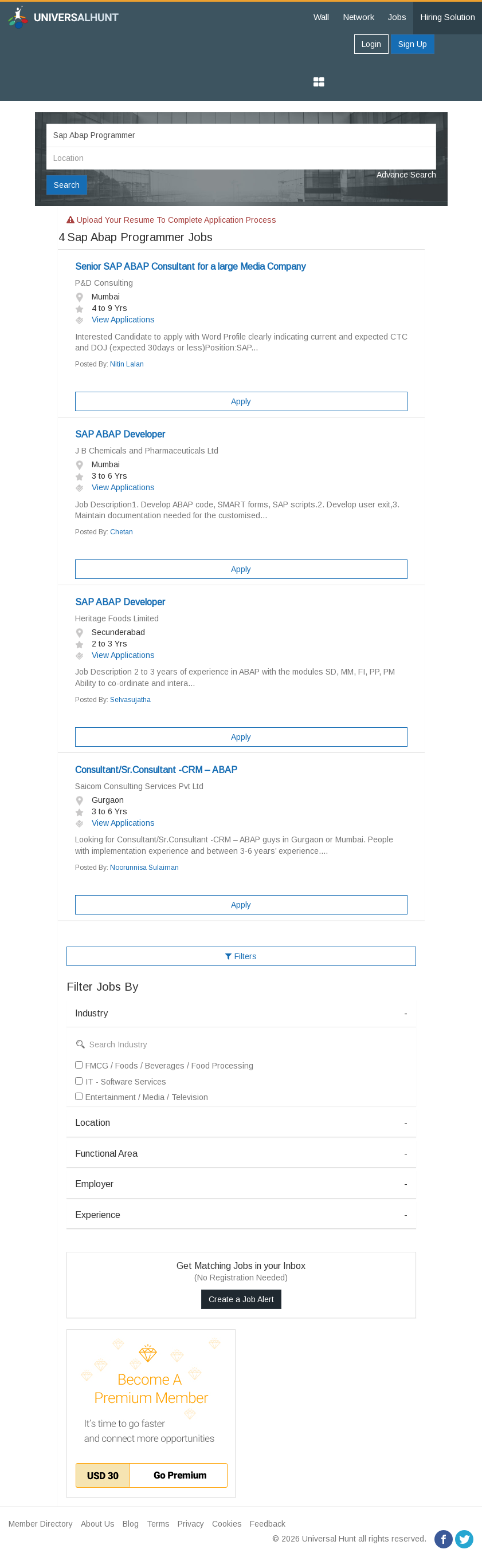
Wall (321, 17)
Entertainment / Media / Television (141, 1097)
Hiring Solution (447, 17)
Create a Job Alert (241, 1299)
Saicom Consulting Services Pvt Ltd (139, 786)
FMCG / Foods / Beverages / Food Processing (164, 1065)
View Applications (115, 319)
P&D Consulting (104, 282)
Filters (241, 956)
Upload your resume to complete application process (171, 219)
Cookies (227, 1523)
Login (371, 44)
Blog (131, 1523)
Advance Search (406, 174)
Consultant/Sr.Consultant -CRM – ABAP (156, 770)
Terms (158, 1523)
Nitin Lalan (127, 364)
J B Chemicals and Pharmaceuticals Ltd (146, 450)
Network (358, 17)
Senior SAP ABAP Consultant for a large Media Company (190, 266)
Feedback (267, 1523)
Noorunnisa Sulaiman (144, 868)
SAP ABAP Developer (120, 434)
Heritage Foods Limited (117, 618)
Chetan (121, 532)
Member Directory (41, 1523)
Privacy (191, 1523)
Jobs (397, 17)
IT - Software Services (120, 1081)
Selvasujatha (130, 700)
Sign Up (412, 44)
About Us (98, 1523)
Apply (241, 401)
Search (67, 185)
